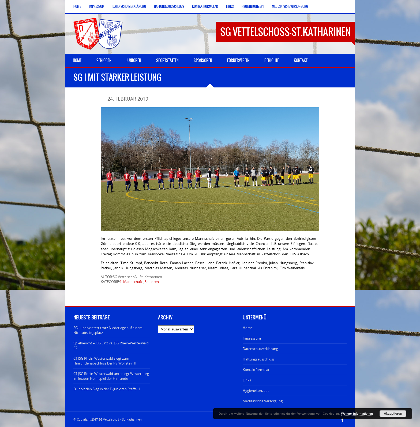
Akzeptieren (393, 413)
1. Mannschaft (131, 281)
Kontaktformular (205, 6)
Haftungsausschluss (169, 6)
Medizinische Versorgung (290, 6)
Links (230, 6)
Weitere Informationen (357, 413)
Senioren (152, 281)
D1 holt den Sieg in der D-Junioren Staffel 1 (106, 388)
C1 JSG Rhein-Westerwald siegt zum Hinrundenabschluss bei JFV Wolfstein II (104, 361)
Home (77, 6)
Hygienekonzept (253, 6)
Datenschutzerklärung (129, 6)
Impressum (96, 6)
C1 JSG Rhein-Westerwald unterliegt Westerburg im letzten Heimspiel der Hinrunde (111, 376)
